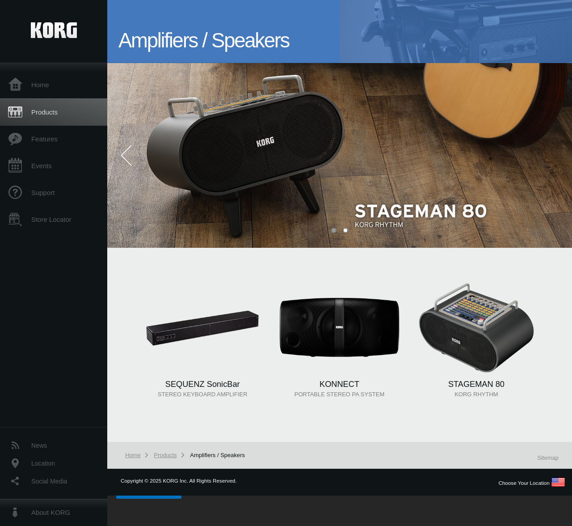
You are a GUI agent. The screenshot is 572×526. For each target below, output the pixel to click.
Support (43, 192)
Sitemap (548, 457)
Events (41, 166)
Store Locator (51, 219)
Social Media (49, 481)
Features (44, 139)
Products (44, 112)
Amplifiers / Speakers (217, 455)
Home (40, 85)
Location (43, 463)
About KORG (50, 512)
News (39, 445)
